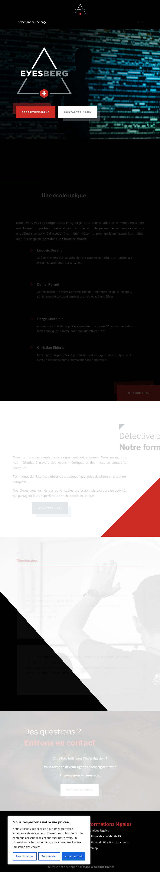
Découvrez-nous (36, 112)
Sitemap (92, 848)
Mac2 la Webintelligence (98, 867)
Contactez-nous (77, 112)
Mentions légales (98, 830)
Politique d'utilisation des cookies (108, 842)
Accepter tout (73, 856)
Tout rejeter (49, 856)
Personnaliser (24, 856)
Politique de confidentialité (104, 836)
